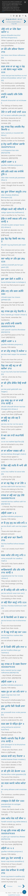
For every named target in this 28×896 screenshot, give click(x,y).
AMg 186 (20, 19)
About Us (10, 892)
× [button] (25, 2)
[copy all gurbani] (19, 16)
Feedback (14, 892)
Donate (21, 892)
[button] (25, 22)
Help (6, 892)
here (3, 11)
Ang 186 (14, 23)
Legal (18, 892)
